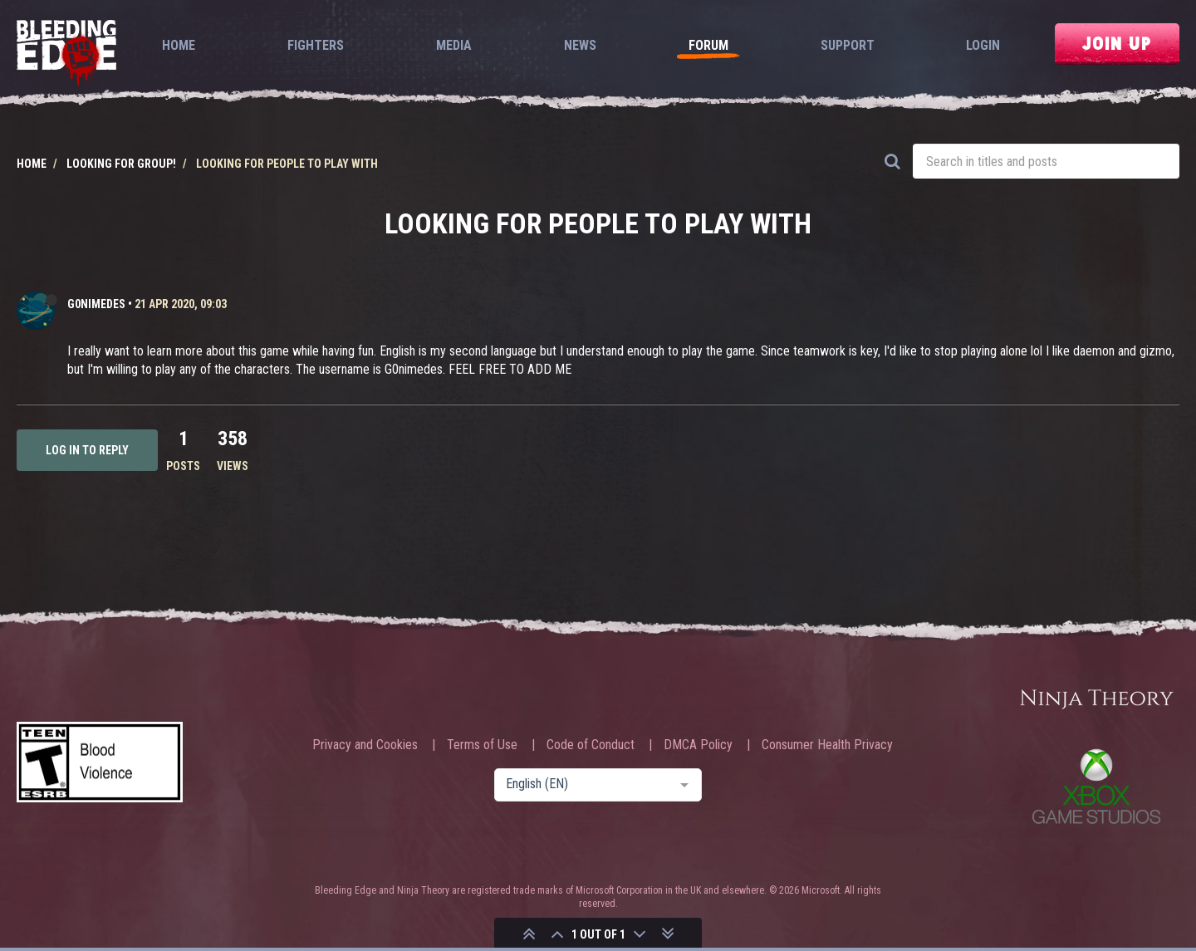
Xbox (1096, 786)
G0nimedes (96, 304)
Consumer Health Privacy (827, 745)
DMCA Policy (698, 745)
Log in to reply (87, 450)
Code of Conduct (591, 745)
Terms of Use (482, 745)
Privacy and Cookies (365, 745)
